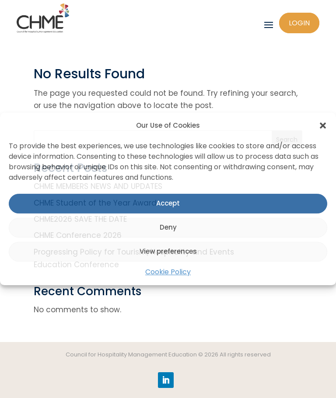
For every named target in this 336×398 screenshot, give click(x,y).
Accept (168, 203)
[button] (322, 126)
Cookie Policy (168, 272)
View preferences (168, 251)
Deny (168, 227)
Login (299, 23)
